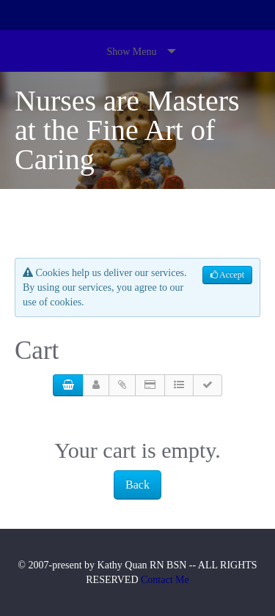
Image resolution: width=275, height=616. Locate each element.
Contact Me (165, 579)
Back (137, 484)
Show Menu (131, 51)
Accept (227, 275)
